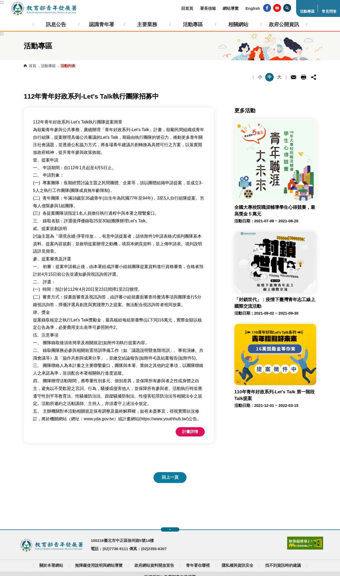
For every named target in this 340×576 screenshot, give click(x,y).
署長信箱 (208, 8)
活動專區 (307, 11)
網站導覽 (231, 8)
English (252, 8)
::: (1, 2)
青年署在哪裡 (198, 565)
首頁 (32, 66)
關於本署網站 (51, 565)
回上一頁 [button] (170, 477)
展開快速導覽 (170, 529)
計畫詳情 (190, 432)
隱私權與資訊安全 (237, 565)
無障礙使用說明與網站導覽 (99, 565)
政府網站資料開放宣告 (154, 565)
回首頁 (187, 8)
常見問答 (329, 11)
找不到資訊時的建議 (283, 565)
